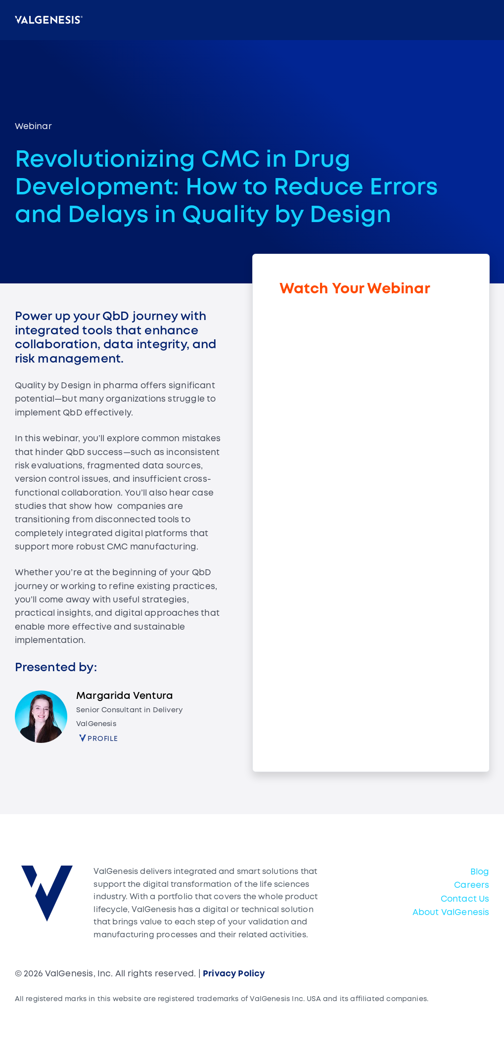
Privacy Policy (234, 974)
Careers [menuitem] (471, 885)
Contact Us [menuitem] (465, 899)
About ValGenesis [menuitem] (451, 913)
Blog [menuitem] (480, 872)
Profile (103, 739)
